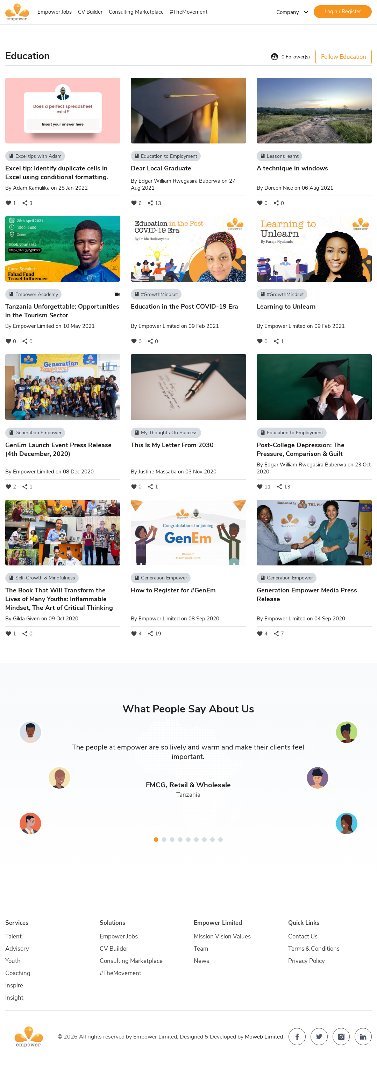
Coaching (17, 973)
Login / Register (343, 11)
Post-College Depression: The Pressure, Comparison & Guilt (300, 449)
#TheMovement (188, 11)
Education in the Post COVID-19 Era (184, 306)
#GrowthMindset (156, 294)
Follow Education (343, 57)
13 (154, 203)
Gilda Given (26, 618)
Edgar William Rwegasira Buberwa (179, 180)
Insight (14, 998)
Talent (13, 936)
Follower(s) (290, 56)
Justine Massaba (157, 471)
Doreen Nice (278, 187)
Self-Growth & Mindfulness (42, 578)
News (201, 961)
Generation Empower (35, 432)
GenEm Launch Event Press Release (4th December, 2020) (58, 449)
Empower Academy (33, 294)
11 (264, 487)
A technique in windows (292, 168)
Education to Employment (165, 156)
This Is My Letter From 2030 (172, 445)
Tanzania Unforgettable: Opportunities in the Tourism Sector (62, 310)
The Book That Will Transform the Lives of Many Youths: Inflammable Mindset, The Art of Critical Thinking (59, 599)
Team (201, 949)
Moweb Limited (264, 1037)
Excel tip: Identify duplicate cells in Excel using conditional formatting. (56, 172)
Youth (13, 961)
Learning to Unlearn (286, 306)
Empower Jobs (54, 11)
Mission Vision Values (222, 936)
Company (293, 12)
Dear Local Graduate (161, 168)
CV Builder (90, 11)
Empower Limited (33, 326)
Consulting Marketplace (136, 11)
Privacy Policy (306, 961)
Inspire (14, 985)
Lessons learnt (279, 156)
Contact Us (303, 936)
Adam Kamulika (31, 187)
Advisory (17, 949)
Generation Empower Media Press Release (307, 594)
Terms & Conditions (314, 949)
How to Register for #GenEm (173, 590)
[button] (156, 840)
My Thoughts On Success (166, 432)
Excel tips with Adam (35, 156)
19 (154, 633)
